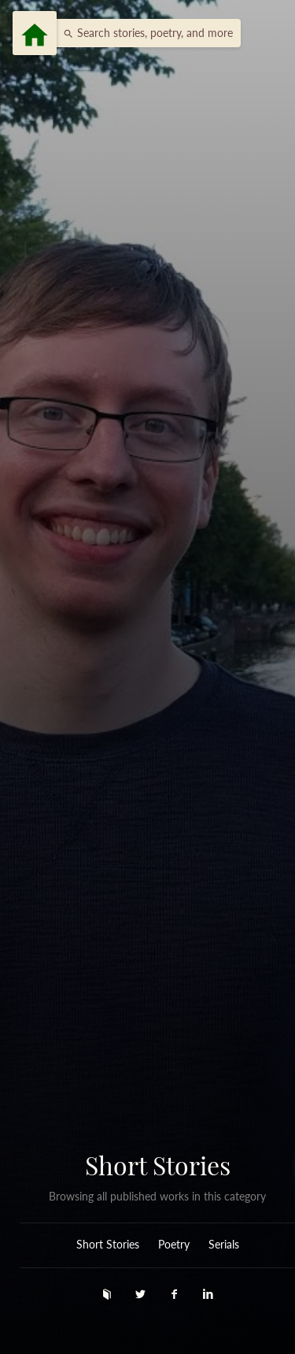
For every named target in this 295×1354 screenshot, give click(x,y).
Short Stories (157, 1165)
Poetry (174, 1244)
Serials (223, 1244)
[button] (144, 33)
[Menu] (35, 33)
